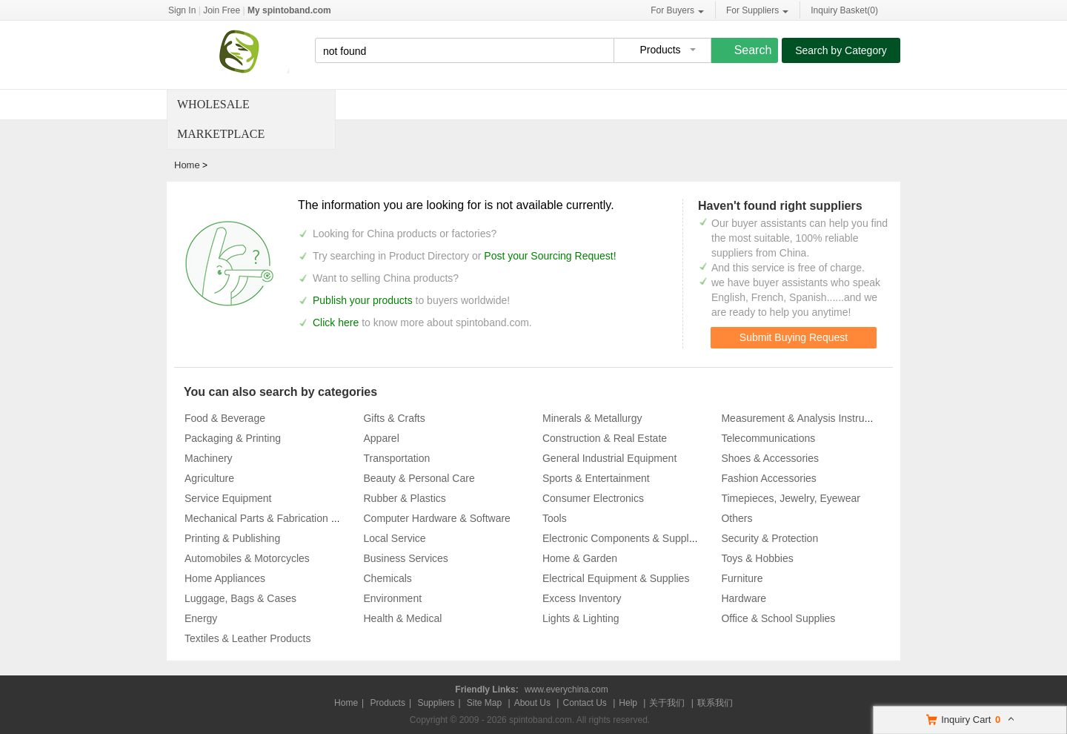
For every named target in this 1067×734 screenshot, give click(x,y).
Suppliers (435, 703)
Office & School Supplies (778, 618)
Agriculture (209, 478)
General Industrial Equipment (609, 458)
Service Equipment (228, 498)
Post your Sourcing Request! (550, 256)
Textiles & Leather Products (247, 638)
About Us (532, 703)
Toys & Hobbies (757, 558)
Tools (554, 518)
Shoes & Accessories (770, 458)
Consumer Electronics (593, 498)
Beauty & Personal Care (418, 478)
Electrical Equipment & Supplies (615, 578)
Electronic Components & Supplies (622, 538)
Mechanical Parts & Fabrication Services (277, 518)
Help (628, 703)
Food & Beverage (225, 418)
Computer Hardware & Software (436, 518)
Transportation (396, 458)
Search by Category (841, 50)
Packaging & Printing (233, 438)
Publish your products (364, 300)
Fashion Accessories (768, 478)
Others (736, 518)
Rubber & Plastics (404, 498)
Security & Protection (769, 538)
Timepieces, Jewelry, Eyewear (790, 498)
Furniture (741, 578)
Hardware (743, 598)
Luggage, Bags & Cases (240, 598)
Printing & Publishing (232, 538)
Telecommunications (768, 438)
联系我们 (715, 703)
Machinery (209, 458)
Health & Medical (402, 618)
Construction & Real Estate (604, 438)
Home (187, 165)
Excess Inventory (582, 598)
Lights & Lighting (580, 618)
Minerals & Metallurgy (592, 418)
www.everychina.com (566, 689)
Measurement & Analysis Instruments (806, 418)
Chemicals (387, 578)
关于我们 (667, 703)
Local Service (394, 538)
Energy (201, 618)
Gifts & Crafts (394, 418)
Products (387, 703)
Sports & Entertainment (596, 478)
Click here (336, 322)
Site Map (484, 703)
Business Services (405, 558)
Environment (392, 598)
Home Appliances (225, 578)
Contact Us (584, 703)
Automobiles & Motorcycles (247, 558)
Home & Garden (579, 558)
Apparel (381, 438)
